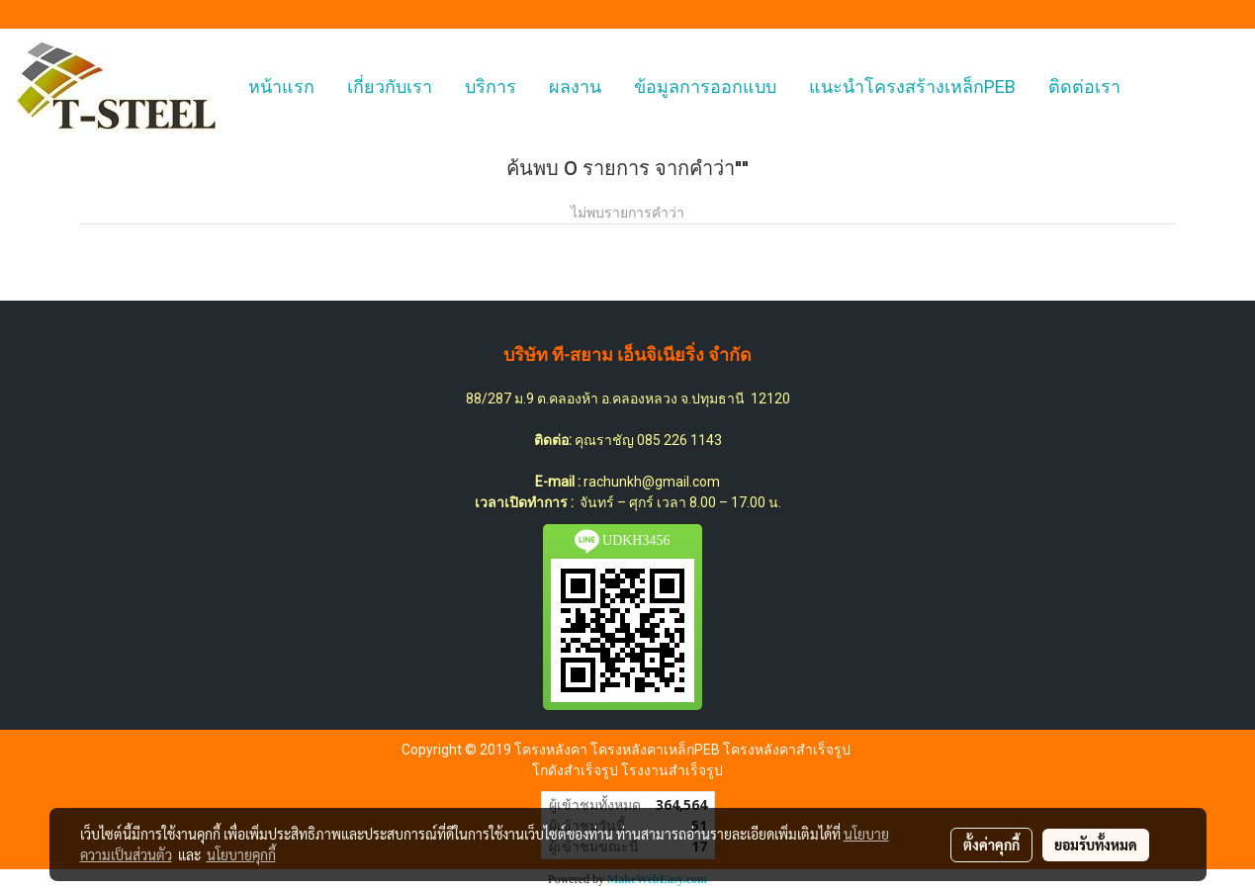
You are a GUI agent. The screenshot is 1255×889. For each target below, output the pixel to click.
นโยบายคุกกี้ (241, 854)
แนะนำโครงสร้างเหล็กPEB (912, 86)
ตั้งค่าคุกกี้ (991, 844)
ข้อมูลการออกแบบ (705, 86)
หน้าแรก (281, 86)
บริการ (490, 86)
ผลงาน (575, 86)
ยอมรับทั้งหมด (1095, 844)
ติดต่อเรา (1084, 86)
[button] (1154, 87)
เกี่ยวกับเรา (389, 86)
